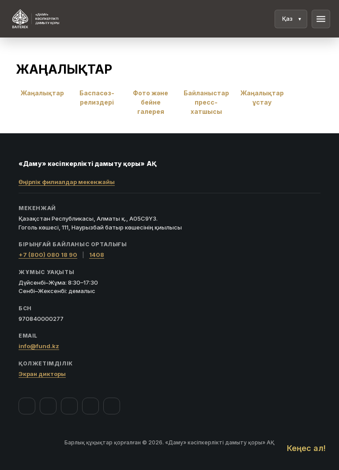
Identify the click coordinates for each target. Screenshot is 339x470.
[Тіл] (291, 19)
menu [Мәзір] (321, 19)
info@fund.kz (39, 346)
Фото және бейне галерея (150, 102)
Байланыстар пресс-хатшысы (206, 102)
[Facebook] (27, 406)
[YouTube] (69, 406)
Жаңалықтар (42, 93)
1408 (96, 254)
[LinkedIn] (111, 406)
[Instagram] (48, 406)
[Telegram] (90, 406)
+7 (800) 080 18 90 (48, 254)
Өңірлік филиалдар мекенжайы (67, 181)
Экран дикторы (42, 373)
